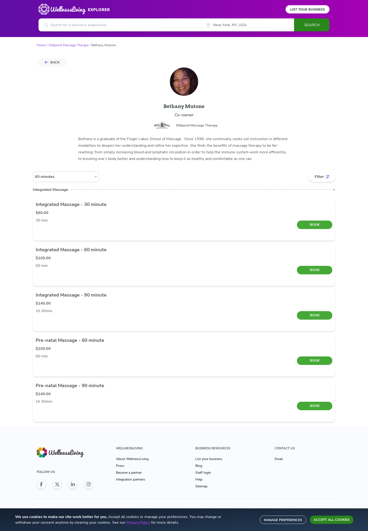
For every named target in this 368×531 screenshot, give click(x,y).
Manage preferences (283, 520)
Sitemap (201, 486)
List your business (208, 459)
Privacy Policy (138, 522)
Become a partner (129, 472)
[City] (247, 24)
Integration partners (130, 479)
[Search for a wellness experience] (120, 24)
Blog (198, 466)
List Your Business (307, 9)
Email (279, 459)
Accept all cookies (332, 520)
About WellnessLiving (132, 459)
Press (120, 466)
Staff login (203, 472)
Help (198, 479)
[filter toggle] (322, 176)
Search (312, 25)
